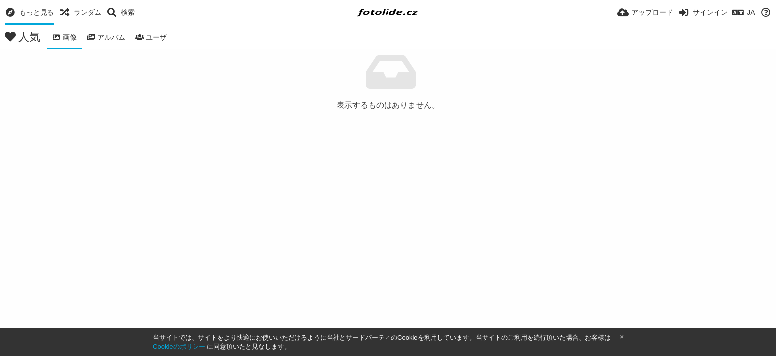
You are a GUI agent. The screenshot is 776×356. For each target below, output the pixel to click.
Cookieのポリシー (179, 346)
